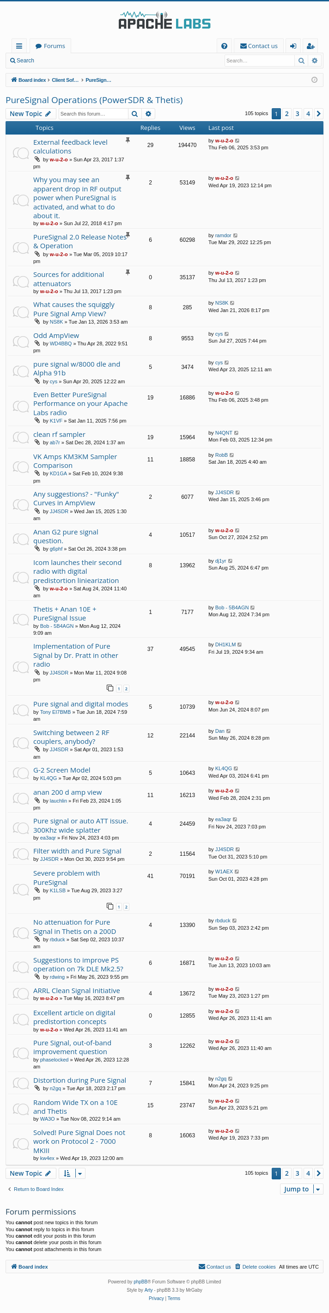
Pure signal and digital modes (80, 703)
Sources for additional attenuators (68, 279)
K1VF (56, 420)
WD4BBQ (61, 343)
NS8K (56, 322)
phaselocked (54, 1059)
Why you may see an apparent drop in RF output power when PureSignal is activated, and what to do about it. (77, 197)
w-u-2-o (59, 159)
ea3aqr (48, 838)
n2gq (55, 1088)
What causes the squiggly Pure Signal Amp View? (74, 309)
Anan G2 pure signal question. (65, 536)
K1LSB (58, 890)
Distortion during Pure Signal (79, 1080)
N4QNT (223, 433)
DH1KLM (225, 644)
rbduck (57, 939)
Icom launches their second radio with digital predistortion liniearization (77, 571)
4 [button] (308, 113)
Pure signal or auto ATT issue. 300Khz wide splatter (80, 825)
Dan (220, 731)
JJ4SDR (59, 511)
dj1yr (220, 561)
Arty (149, 1290)
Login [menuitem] (295, 47)
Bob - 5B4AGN (57, 626)
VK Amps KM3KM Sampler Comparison (75, 461)
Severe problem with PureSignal (66, 877)
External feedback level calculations (70, 146)
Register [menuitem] (312, 47)
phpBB (140, 1281)
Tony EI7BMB (55, 712)
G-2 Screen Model (62, 769)
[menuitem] (224, 46)
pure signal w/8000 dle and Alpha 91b (76, 368)
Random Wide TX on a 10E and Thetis (75, 1107)
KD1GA (58, 473)
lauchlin (58, 801)
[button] (318, 113)
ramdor (223, 235)
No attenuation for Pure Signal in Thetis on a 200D (74, 926)
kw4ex (47, 1158)
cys (219, 334)
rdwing (57, 977)
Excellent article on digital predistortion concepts (74, 1017)
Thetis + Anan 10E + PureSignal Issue (65, 613)
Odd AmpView (56, 335)
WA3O (47, 1119)
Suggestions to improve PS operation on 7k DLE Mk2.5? (78, 964)
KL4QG (48, 778)
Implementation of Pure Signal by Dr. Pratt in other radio (75, 655)
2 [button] (287, 113)
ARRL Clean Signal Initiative (76, 990)
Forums (54, 46)
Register (85, 60)
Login (54, 60)
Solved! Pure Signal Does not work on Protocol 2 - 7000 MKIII (79, 1141)
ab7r (55, 442)
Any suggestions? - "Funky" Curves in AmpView (76, 498)
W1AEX (224, 871)
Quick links (21, 47)
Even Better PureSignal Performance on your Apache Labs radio (80, 403)
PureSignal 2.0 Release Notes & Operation (80, 241)
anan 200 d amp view (67, 792)
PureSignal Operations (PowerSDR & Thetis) (94, 100)
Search (25, 60)
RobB (221, 455)
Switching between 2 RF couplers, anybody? (71, 737)
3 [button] (297, 113)
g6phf (56, 549)
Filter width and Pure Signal (77, 850)
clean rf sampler (59, 434)
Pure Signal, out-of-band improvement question (72, 1047)
